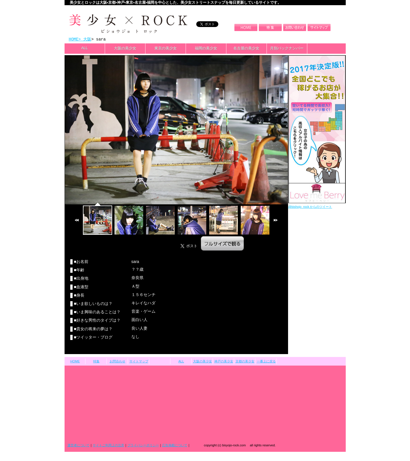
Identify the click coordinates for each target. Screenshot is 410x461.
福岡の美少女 (206, 49)
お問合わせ (117, 362)
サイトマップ (138, 362)
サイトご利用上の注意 (108, 445)
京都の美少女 (245, 362)
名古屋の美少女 (246, 49)
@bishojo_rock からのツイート (310, 207)
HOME (74, 39)
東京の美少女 (165, 49)
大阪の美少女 (125, 49)
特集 (96, 362)
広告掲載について (174, 445)
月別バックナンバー (287, 49)
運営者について (78, 445)
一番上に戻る (266, 362)
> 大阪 (84, 39)
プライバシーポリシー (143, 445)
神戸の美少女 (223, 362)
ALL (84, 48)
